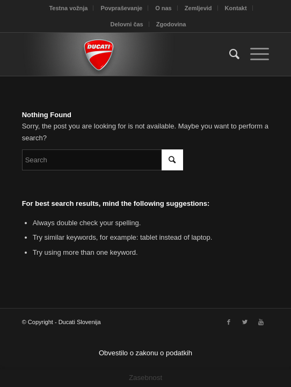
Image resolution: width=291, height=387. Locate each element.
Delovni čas (127, 24)
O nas (163, 8)
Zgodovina (171, 24)
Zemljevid (198, 8)
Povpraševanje (121, 8)
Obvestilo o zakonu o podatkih (145, 353)
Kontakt (236, 8)
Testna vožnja (68, 8)
